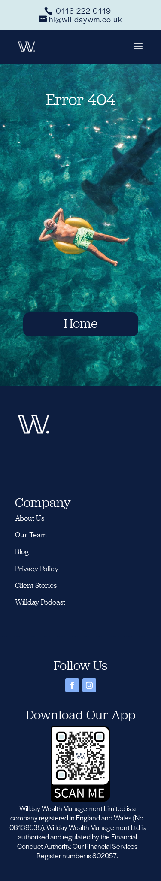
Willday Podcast (41, 602)
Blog (22, 551)
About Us (29, 518)
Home (80, 323)
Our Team (31, 534)
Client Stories (36, 585)
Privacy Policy (36, 568)
